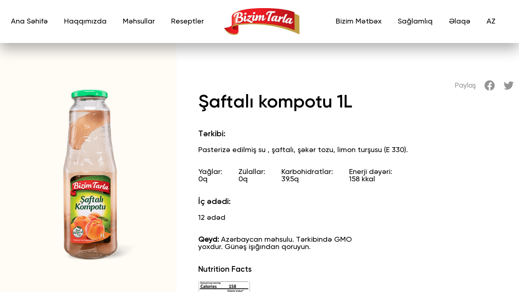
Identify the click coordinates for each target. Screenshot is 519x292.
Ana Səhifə (29, 21)
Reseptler (187, 21)
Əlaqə (459, 21)
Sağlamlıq (415, 21)
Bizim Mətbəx (359, 21)
